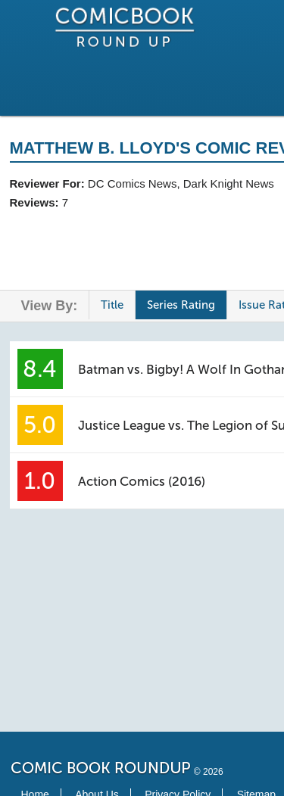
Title (112, 305)
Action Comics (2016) (141, 481)
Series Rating (181, 305)
